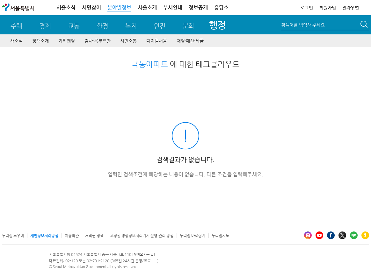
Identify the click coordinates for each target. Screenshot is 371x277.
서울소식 (66, 7)
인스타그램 (308, 235)
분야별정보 (119, 7)
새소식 (16, 40)
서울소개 (147, 7)
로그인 (307, 7)
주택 (16, 26)
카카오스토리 (365, 235)
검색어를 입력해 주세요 (303, 24)
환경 (102, 26)
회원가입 (327, 7)
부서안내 (172, 7)
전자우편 (350, 7)
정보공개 (198, 7)
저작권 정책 (94, 235)
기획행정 (66, 40)
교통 (73, 26)
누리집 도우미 (13, 235)
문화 (188, 26)
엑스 (342, 235)
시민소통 (128, 40)
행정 (217, 25)
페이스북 (331, 235)
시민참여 (91, 7)
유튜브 (319, 235)
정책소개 (40, 40)
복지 (131, 26)
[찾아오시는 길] (143, 254)
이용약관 (72, 235)
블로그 (354, 235)
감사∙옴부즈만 (97, 40)
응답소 (221, 7)
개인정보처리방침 (44, 235)
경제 (45, 26)
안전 (159, 26)
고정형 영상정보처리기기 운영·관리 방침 (141, 235)
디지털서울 (156, 40)
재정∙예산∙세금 (190, 40)
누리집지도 (220, 235)
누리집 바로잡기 (192, 235)
